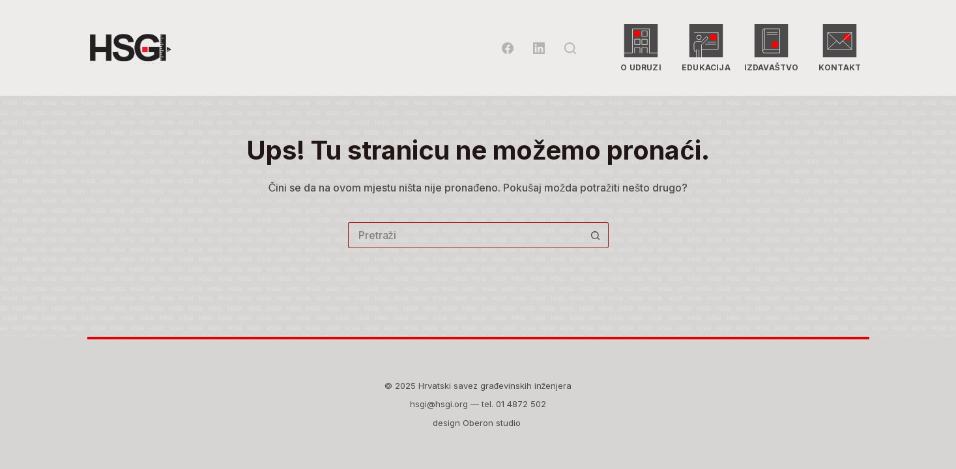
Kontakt (836, 48)
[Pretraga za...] (465, 235)
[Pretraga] (570, 48)
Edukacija (706, 48)
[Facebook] (508, 48)
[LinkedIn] (539, 48)
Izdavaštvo (771, 48)
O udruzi (641, 48)
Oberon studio (493, 423)
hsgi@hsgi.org (439, 404)
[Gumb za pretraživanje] (596, 235)
